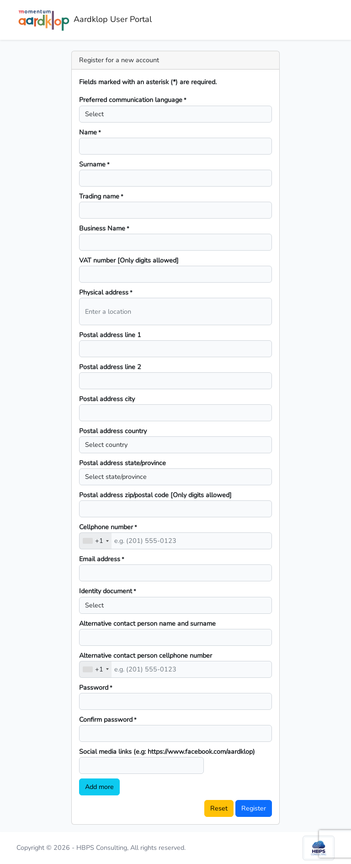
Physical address (106, 292)
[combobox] (96, 541)
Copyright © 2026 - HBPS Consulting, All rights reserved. (101, 847)
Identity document (107, 591)
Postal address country (113, 430)
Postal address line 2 (110, 366)
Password (95, 687)
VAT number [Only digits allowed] (129, 260)
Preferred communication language (132, 99)
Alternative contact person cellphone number (145, 655)
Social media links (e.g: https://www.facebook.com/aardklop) (167, 751)
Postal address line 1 (110, 334)
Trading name (101, 196)
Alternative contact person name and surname (147, 623)
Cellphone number (108, 526)
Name (90, 132)
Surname (94, 164)
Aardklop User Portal (84, 20)
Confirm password (108, 719)
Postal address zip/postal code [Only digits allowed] (155, 494)
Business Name (104, 228)
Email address (101, 558)
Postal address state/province (122, 462)
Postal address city (107, 398)
